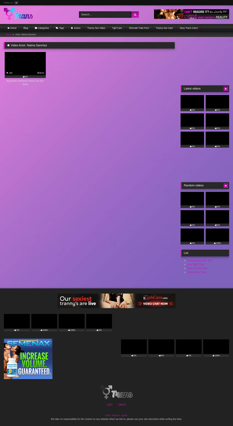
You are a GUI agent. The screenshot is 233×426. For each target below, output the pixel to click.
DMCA (122, 404)
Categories (43, 28)
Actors (77, 28)
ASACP (116, 415)
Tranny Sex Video (96, 28)
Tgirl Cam (117, 28)
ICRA (124, 415)
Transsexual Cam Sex (199, 260)
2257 (110, 404)
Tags (61, 28)
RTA (108, 415)
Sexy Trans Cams (189, 28)
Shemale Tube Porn (139, 28)
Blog (25, 28)
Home (14, 28)
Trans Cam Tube (196, 272)
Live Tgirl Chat (195, 264)
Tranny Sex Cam (164, 28)
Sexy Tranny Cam (197, 268)
